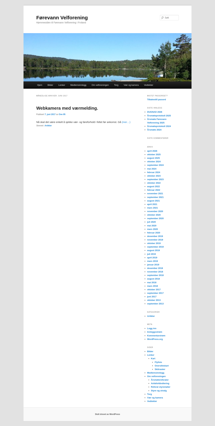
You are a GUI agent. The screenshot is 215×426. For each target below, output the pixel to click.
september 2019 (155, 247)
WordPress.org (155, 339)
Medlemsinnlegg (78, 85)
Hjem (39, 85)
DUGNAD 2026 (154, 112)
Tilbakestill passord (156, 99)
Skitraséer (160, 369)
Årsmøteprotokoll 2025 (159, 115)
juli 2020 (151, 222)
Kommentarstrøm (156, 335)
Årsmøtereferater (160, 380)
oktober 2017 (154, 289)
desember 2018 (155, 268)
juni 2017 (152, 296)
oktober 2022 (154, 183)
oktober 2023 (154, 176)
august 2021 (153, 200)
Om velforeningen (100, 85)
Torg (116, 85)
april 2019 (152, 257)
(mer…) (126, 122)
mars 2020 (152, 229)
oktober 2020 (154, 215)
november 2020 (155, 211)
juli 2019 (151, 254)
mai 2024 (151, 169)
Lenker (61, 85)
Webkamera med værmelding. (67, 108)
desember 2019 (155, 236)
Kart (153, 358)
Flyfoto (158, 362)
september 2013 (155, 303)
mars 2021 (152, 208)
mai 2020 (151, 225)
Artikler (48, 125)
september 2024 (155, 165)
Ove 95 (62, 114)
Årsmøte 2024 (154, 129)
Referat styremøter (160, 387)
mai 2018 (151, 282)
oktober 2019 (154, 243)
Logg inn (151, 328)
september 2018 (155, 275)
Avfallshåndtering (160, 383)
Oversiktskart (162, 365)
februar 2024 (153, 172)
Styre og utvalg (159, 390)
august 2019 (153, 250)
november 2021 (155, 193)
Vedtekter (148, 85)
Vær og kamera (131, 85)
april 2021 (152, 204)
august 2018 (153, 278)
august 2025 (153, 158)
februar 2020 (153, 232)
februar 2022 (153, 190)
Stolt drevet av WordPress (107, 414)
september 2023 (155, 179)
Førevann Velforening (62, 17)
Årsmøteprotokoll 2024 (159, 126)
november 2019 (155, 239)
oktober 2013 (154, 300)
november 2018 (155, 271)
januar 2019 (153, 264)
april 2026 (152, 151)
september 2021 (155, 197)
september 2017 (155, 293)
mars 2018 (152, 286)
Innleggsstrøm (154, 332)
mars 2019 (152, 261)
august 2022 (153, 186)
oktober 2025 (154, 154)
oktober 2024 (154, 161)
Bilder (50, 85)
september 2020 (155, 218)
